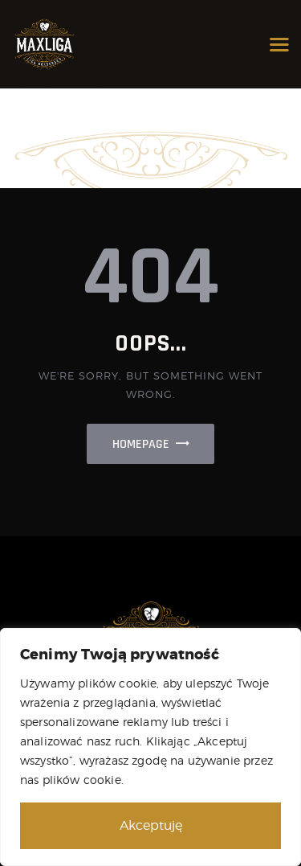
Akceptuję (151, 825)
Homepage (140, 444)
